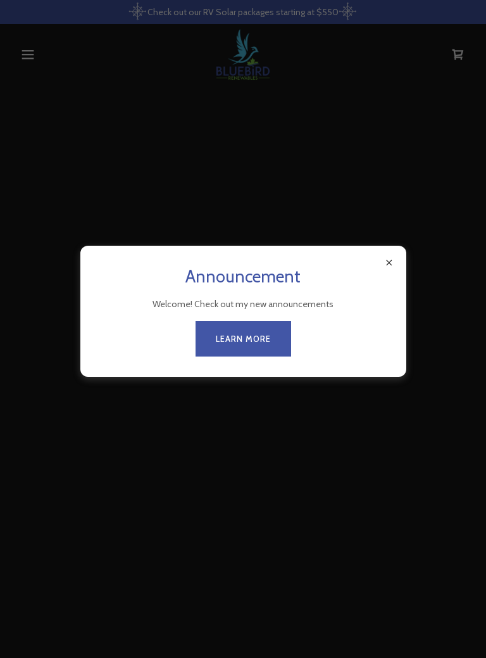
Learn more (243, 339)
